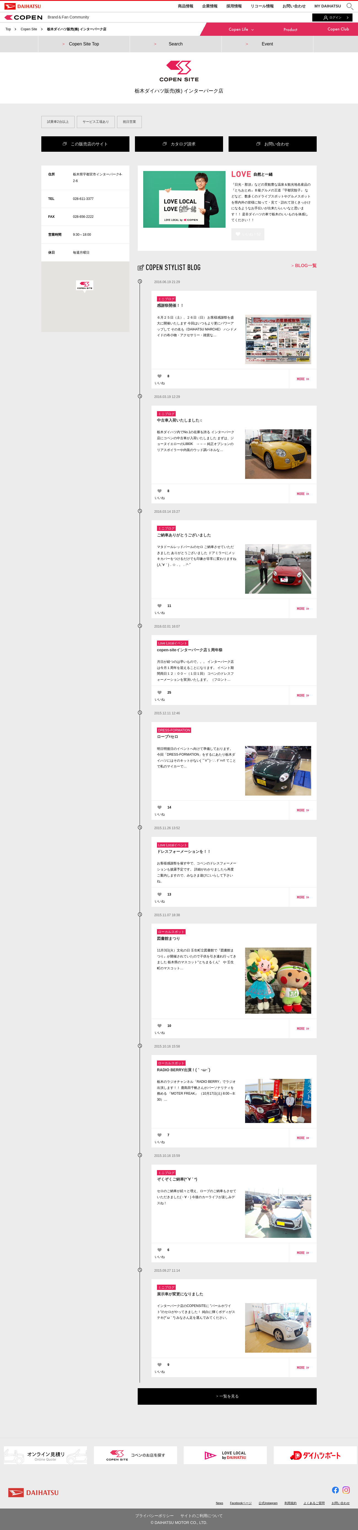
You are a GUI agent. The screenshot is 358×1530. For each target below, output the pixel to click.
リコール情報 (262, 6)
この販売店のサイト (85, 144)
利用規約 (290, 1503)
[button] (350, 6)
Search (176, 44)
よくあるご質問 (314, 1503)
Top (8, 29)
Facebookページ (241, 1503)
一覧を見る (227, 1396)
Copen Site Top (84, 44)
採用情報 (234, 6)
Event (267, 44)
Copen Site (29, 29)
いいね (160, 383)
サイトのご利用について (201, 1515)
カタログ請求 (179, 144)
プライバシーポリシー (154, 1515)
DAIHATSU (22, 6)
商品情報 (185, 6)
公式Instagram (268, 1503)
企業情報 (210, 6)
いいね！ (251, 234)
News (219, 1503)
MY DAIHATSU (327, 6)
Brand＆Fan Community (46, 17)
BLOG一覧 (304, 265)
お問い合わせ (294, 6)
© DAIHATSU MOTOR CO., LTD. (179, 1522)
